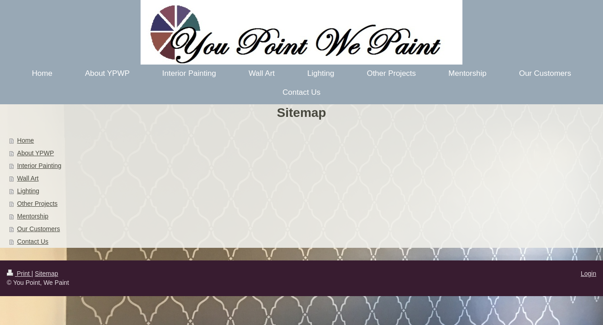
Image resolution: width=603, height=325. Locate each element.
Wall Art (28, 178)
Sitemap (46, 273)
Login (588, 273)
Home (25, 140)
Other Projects (37, 203)
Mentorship (32, 216)
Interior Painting (39, 165)
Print (19, 273)
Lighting (28, 191)
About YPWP (35, 153)
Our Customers (38, 228)
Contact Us (32, 241)
